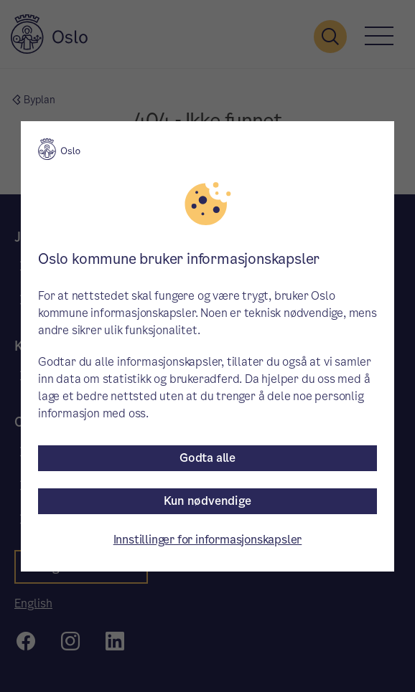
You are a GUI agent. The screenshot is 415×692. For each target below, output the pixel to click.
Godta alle (207, 458)
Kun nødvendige (207, 501)
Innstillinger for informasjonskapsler (207, 539)
